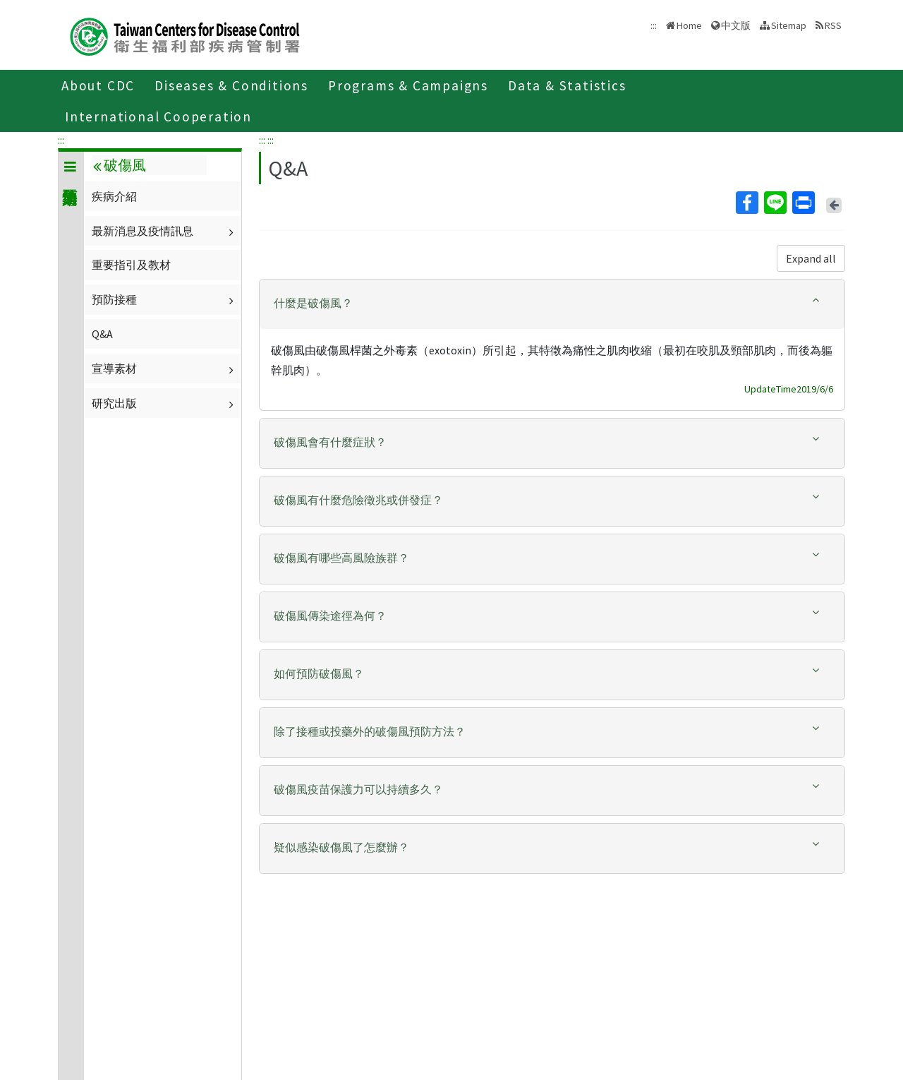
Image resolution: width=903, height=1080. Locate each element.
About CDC (98, 85)
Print (803, 202)
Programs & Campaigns (408, 85)
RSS (833, 25)
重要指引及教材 (131, 265)
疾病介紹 (114, 196)
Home (689, 25)
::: (61, 140)
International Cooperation (158, 116)
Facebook (746, 202)
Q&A (102, 334)
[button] (552, 303)
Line (775, 202)
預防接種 (164, 299)
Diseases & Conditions (231, 85)
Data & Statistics (567, 85)
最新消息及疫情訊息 (164, 231)
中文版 (736, 25)
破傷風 (119, 165)
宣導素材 (164, 368)
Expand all (811, 258)
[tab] (552, 304)
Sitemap (788, 25)
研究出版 (164, 403)
